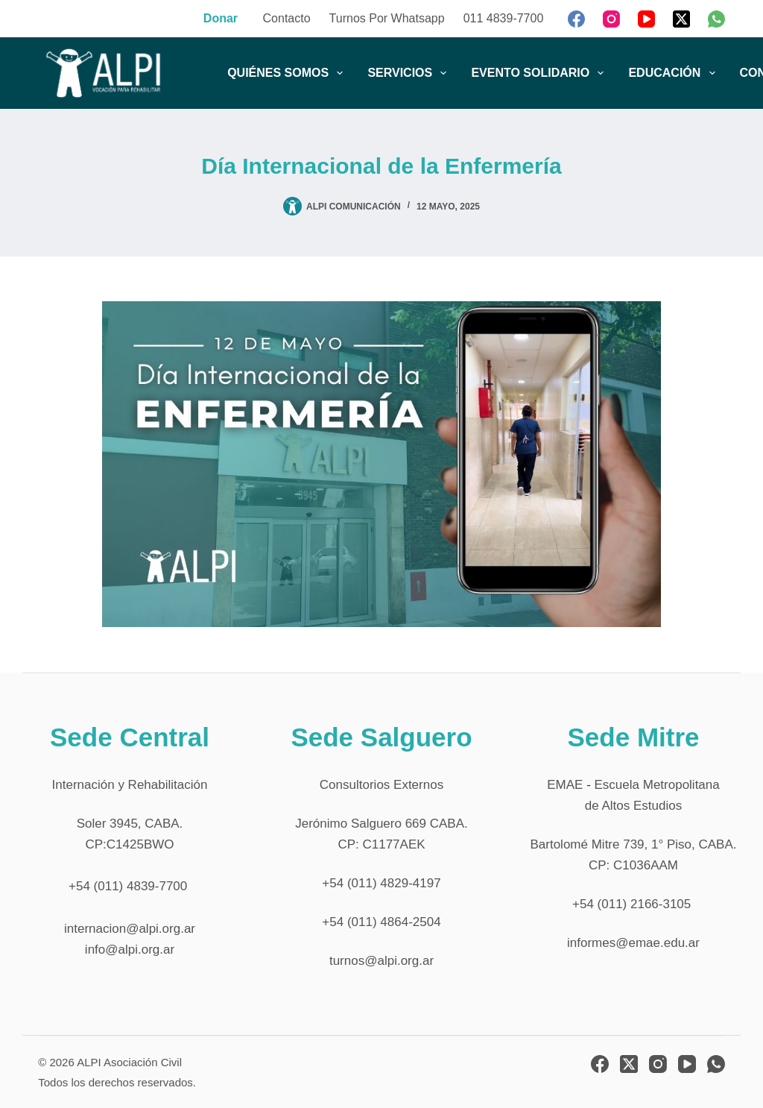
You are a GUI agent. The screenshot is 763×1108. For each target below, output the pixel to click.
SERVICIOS (409, 73)
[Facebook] (576, 19)
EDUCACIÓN (674, 73)
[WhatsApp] (716, 19)
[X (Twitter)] (681, 19)
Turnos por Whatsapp (387, 18)
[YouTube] (646, 19)
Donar (220, 18)
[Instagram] (611, 19)
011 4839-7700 (503, 18)
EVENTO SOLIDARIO (540, 73)
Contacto (287, 18)
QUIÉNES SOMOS (288, 73)
